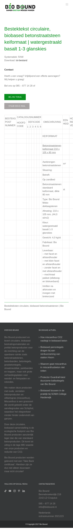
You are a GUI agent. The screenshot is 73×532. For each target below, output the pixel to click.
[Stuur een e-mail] (17, 106)
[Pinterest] (19, 491)
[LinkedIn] (23, 491)
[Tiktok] (5, 491)
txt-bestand (21, 60)
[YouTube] (10, 491)
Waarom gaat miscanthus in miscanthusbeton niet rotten (53, 367)
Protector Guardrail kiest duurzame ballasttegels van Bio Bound (52, 380)
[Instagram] (14, 491)
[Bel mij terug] (15, 97)
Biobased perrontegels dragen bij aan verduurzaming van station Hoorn (51, 352)
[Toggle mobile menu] (67, 4)
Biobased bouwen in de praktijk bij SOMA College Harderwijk (53, 394)
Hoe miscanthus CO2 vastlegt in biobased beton (53, 339)
